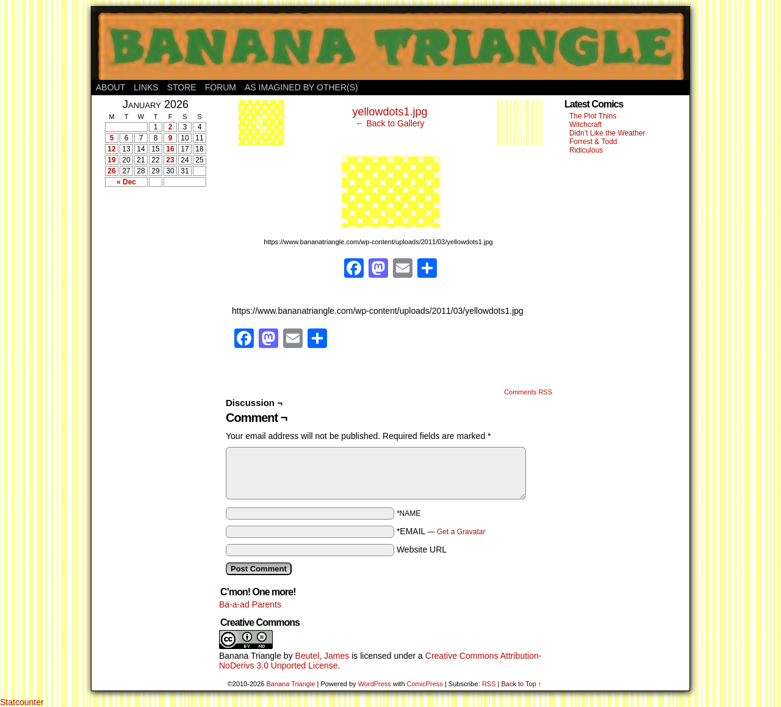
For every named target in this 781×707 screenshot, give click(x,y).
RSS (489, 683)
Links (146, 87)
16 (170, 149)
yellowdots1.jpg (389, 112)
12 (111, 149)
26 (111, 171)
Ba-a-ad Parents (250, 604)
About (110, 87)
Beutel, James (322, 656)
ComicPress (425, 683)
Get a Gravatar (461, 532)
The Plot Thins (592, 116)
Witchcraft (585, 124)
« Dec (126, 182)
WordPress (374, 683)
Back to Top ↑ (521, 683)
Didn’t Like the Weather (607, 133)
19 (111, 160)
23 (170, 160)
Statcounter (22, 702)
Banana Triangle (250, 656)
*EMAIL (441, 531)
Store (181, 87)
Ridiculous (586, 150)
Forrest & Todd (593, 141)
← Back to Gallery (390, 123)
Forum (220, 87)
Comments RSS (528, 392)
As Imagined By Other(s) (301, 87)
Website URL (422, 549)
